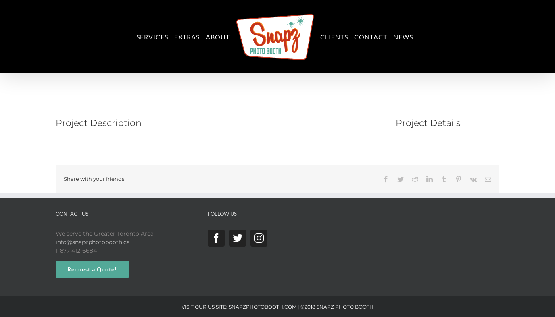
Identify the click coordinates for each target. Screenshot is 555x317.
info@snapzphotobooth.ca (93, 242)
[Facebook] (216, 238)
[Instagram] (258, 238)
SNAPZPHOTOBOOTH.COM (262, 307)
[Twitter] (237, 238)
